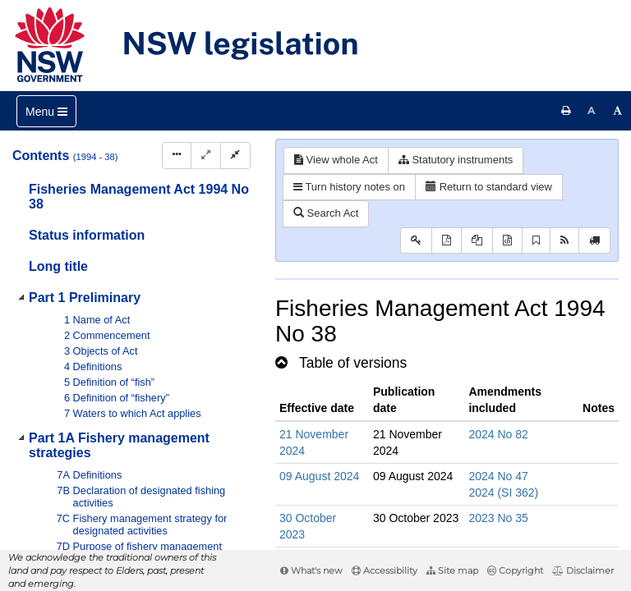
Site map (452, 570)
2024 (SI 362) (503, 492)
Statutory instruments (455, 159)
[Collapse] (235, 155)
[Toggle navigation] (46, 111)
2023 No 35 (497, 518)
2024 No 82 (497, 434)
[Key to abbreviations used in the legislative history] (416, 240)
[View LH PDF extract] (477, 240)
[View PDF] (446, 240)
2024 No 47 (497, 476)
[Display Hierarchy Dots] (176, 155)
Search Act (325, 213)
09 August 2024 (319, 476)
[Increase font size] (618, 111)
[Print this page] (566, 111)
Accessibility (384, 570)
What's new (311, 570)
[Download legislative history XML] (507, 240)
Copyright (515, 570)
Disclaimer (583, 570)
